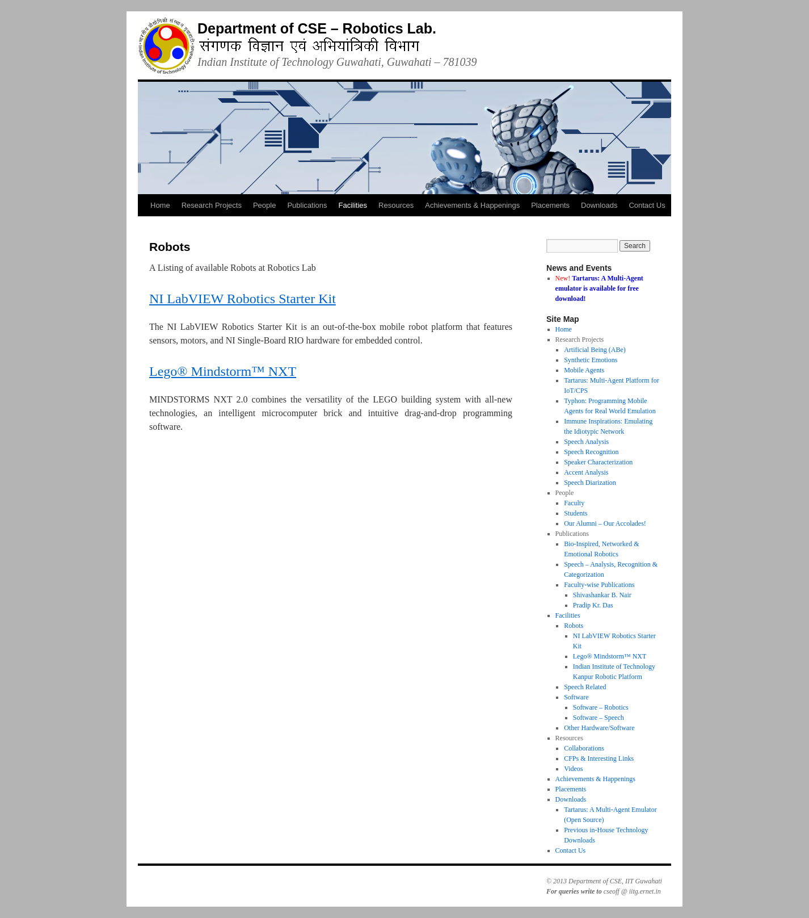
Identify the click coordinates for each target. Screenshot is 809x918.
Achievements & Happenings (472, 205)
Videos (573, 769)
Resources (396, 205)
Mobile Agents (584, 370)
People (264, 205)
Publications (307, 205)
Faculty (574, 503)
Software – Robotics (601, 707)
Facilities (353, 205)
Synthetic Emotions (590, 360)
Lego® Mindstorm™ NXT (222, 371)
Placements (550, 205)
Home (160, 205)
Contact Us (647, 205)
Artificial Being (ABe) (595, 350)
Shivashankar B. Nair (602, 595)
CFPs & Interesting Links (599, 758)
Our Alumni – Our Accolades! (605, 523)
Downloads (599, 205)
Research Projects (212, 205)
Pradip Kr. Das (593, 605)
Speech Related (585, 687)
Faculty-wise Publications (599, 585)
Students (575, 513)
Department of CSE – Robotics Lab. (316, 28)
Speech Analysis (586, 442)
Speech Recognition (591, 452)
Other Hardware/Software (599, 728)
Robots (573, 626)
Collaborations (584, 748)
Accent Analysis (586, 472)
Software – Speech (598, 718)
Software (576, 697)
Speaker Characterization (598, 462)
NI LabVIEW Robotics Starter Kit (242, 298)
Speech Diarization (590, 483)
